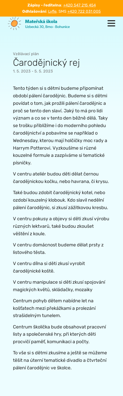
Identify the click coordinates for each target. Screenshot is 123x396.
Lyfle (52, 11)
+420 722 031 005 (84, 11)
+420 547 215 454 (79, 5)
